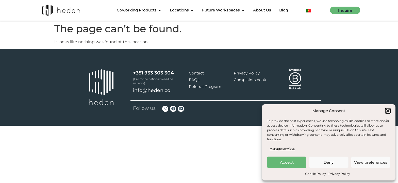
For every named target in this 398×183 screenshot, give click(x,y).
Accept (287, 162)
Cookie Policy (315, 174)
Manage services (282, 148)
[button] (387, 110)
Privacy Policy (339, 174)
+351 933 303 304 (153, 73)
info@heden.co (151, 90)
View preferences (370, 162)
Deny (329, 162)
